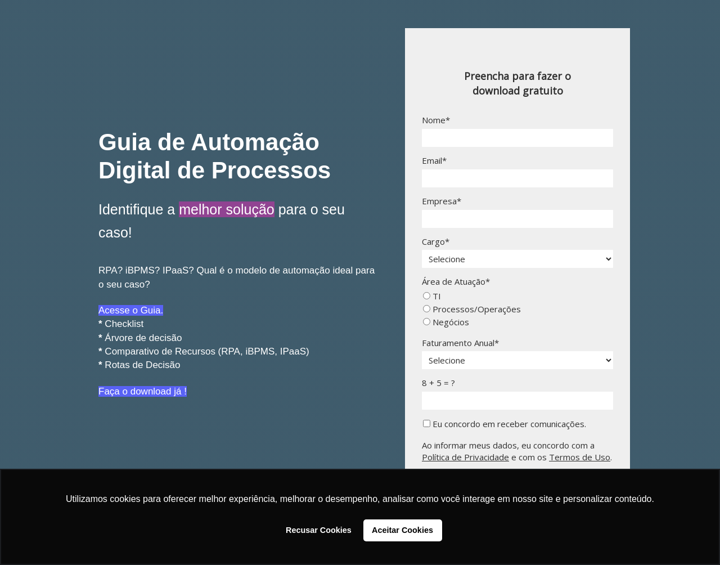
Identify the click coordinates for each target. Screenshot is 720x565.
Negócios (446, 322)
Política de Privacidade (465, 457)
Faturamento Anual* (460, 343)
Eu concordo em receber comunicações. (504, 424)
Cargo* (435, 241)
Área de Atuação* (456, 281)
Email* (434, 160)
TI (432, 296)
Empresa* (441, 201)
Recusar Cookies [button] (319, 530)
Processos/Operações (472, 309)
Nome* (436, 120)
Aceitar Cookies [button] (402, 530)
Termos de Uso (579, 457)
